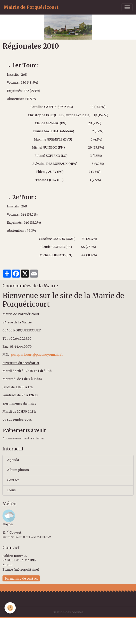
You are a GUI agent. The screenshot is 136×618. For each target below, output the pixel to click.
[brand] (31, 7)
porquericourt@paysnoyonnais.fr (37, 354)
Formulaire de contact (21, 578)
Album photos (18, 470)
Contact (13, 480)
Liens (11, 490)
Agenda (13, 460)
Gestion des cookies (68, 612)
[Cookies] (10, 607)
